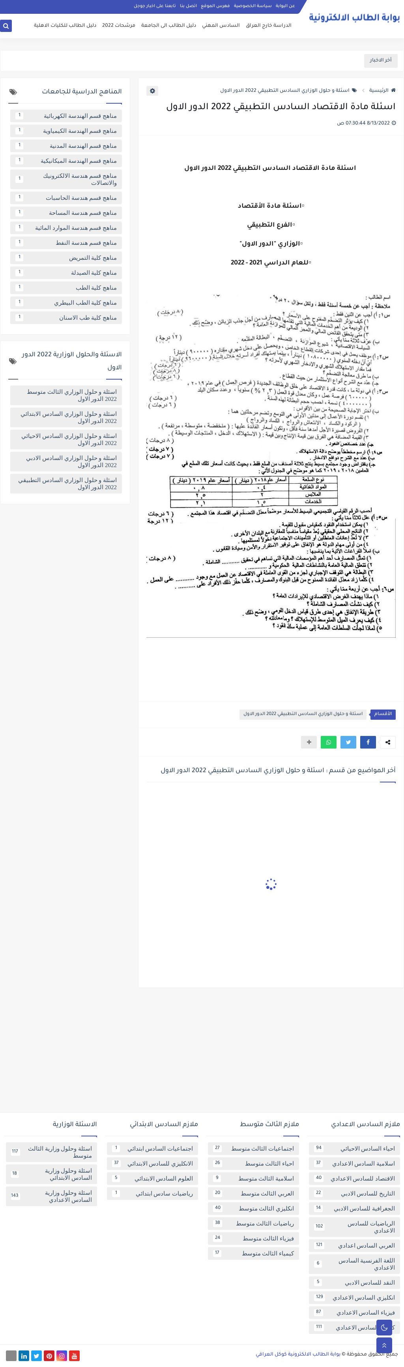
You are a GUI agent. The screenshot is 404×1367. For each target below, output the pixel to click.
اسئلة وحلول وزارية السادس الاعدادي (51, 1196)
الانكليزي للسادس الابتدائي (152, 1163)
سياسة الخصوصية (253, 6)
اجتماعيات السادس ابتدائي (152, 1148)
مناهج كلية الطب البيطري (66, 302)
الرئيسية (382, 91)
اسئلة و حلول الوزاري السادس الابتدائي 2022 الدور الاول (69, 417)
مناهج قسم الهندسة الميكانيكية (66, 160)
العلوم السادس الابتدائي (152, 1178)
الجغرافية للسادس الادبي (354, 1208)
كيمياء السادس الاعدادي (354, 1327)
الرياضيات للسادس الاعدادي (354, 1227)
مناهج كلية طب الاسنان (66, 317)
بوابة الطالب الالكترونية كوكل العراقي (298, 1355)
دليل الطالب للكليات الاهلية (65, 26)
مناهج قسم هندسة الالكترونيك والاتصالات (66, 179)
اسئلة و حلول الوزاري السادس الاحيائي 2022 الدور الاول (69, 439)
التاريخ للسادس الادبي (354, 1193)
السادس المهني (221, 26)
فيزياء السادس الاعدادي (354, 1312)
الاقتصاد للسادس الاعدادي (354, 1178)
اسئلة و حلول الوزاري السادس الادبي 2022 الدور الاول (71, 461)
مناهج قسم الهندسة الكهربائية (66, 115)
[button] (368, 742)
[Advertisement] (202, 1053)
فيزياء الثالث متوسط (253, 1238)
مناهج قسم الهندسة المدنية (66, 145)
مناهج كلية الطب (66, 287)
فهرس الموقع (215, 6)
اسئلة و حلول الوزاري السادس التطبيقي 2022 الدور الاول (288, 91)
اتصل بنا (188, 6)
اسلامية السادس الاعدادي (354, 1163)
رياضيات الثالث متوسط (253, 1223)
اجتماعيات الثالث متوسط (253, 1148)
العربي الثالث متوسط (253, 1193)
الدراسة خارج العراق (269, 26)
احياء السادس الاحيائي (354, 1148)
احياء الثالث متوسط (253, 1163)
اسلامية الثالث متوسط (253, 1178)
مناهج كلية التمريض (66, 257)
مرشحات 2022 (118, 26)
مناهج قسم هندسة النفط (66, 242)
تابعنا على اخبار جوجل (155, 6)
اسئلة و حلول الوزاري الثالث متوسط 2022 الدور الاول (72, 395)
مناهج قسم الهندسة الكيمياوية (66, 130)
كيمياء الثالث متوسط (253, 1253)
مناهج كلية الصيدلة (66, 272)
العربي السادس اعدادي (354, 1245)
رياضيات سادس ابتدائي (152, 1193)
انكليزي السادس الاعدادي (354, 1297)
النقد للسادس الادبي (354, 1282)
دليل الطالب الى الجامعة (168, 26)
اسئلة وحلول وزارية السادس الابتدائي (51, 1174)
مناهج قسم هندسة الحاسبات (66, 197)
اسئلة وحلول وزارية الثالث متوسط (51, 1152)
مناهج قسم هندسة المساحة (66, 212)
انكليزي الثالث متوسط (253, 1208)
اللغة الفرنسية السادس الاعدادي (354, 1264)
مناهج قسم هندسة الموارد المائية (66, 227)
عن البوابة (285, 6)
